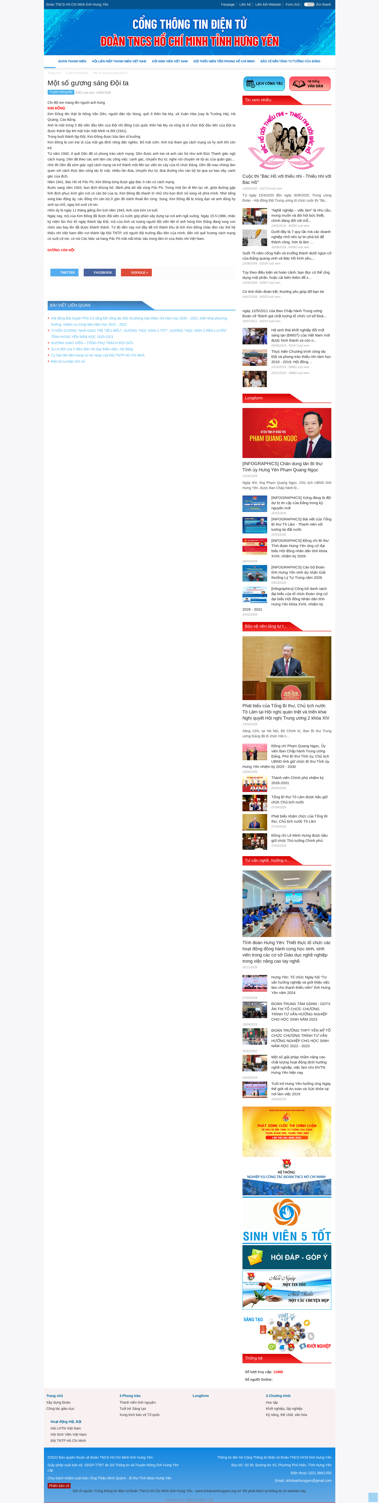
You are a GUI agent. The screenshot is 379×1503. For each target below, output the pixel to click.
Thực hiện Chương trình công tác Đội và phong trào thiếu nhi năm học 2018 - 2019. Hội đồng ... (301, 356)
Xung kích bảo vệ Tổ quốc (140, 1415)
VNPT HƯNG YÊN (199, 1500)
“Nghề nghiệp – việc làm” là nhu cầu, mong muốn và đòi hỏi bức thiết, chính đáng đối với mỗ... (301, 215)
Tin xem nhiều (258, 100)
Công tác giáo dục (60, 1409)
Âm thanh (323, 4)
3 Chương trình (278, 1396)
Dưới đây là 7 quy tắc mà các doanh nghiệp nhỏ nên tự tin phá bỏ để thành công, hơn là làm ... (301, 237)
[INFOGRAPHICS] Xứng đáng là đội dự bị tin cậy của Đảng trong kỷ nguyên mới (301, 502)
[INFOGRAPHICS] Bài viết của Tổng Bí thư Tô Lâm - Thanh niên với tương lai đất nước (301, 524)
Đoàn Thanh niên (72, 64)
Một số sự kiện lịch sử (68, 361)
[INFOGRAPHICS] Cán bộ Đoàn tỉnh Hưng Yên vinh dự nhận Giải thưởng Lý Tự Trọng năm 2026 (298, 572)
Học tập (272, 1402)
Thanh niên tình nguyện (138, 1402)
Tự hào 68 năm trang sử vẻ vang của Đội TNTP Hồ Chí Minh (98, 355)
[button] (330, 61)
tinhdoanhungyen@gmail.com (308, 1481)
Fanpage (228, 4)
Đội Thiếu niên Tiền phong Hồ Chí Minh (224, 64)
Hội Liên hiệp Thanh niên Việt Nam (119, 64)
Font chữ (292, 4)
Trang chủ (54, 1396)
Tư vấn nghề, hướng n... (267, 860)
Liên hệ (245, 4)
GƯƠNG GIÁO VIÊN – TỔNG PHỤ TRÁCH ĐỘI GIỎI (92, 343)
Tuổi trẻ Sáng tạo (133, 1409)
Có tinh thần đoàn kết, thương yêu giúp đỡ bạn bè (283, 291)
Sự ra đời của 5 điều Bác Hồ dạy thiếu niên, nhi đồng (92, 349)
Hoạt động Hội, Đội (66, 1422)
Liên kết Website (268, 4)
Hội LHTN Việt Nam (66, 1428)
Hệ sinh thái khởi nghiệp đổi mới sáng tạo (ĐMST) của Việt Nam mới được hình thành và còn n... (300, 335)
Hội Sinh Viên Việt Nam (170, 64)
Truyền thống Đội (61, 92)
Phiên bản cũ (59, 1486)
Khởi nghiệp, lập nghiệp (284, 1409)
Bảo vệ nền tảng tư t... (266, 626)
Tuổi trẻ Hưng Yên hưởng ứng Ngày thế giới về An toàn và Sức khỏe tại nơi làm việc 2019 (301, 1088)
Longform (254, 398)
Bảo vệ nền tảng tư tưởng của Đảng (290, 61)
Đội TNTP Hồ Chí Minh (68, 1441)
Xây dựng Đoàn (58, 1402)
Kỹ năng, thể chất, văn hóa (286, 1415)
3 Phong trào (130, 1396)
